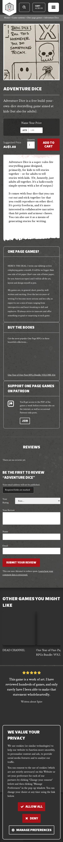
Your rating (6, 501)
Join (25, 421)
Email (6, 545)
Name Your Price (31, 123)
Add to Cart (48, 144)
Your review (9, 510)
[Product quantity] (31, 145)
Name (6, 531)
